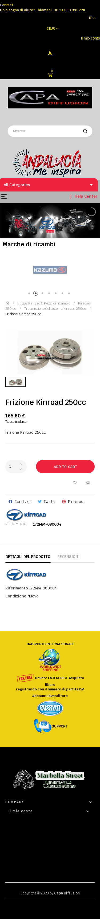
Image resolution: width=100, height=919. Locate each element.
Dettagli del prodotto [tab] (28, 556)
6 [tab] (63, 294)
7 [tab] (70, 294)
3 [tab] (43, 294)
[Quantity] (16, 466)
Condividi (22, 501)
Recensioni (68, 556)
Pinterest (76, 501)
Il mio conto (90, 38)
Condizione (15, 596)
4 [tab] (50, 294)
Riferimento (15, 524)
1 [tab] (30, 294)
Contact (6, 5)
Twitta (49, 501)
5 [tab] (56, 294)
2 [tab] (36, 294)
